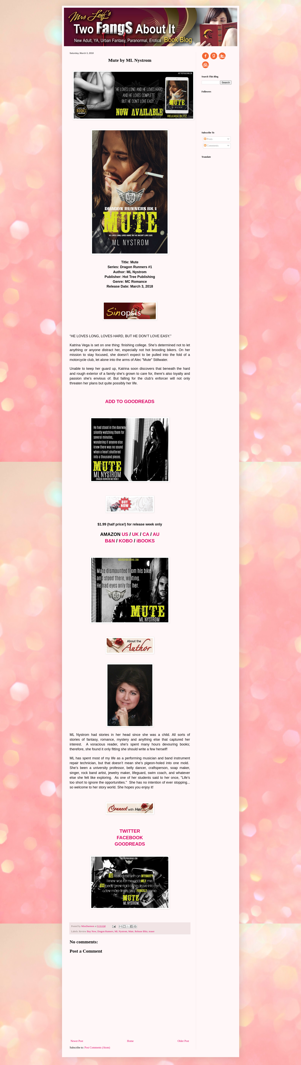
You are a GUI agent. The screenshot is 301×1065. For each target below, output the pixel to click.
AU (156, 534)
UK (135, 534)
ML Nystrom (121, 931)
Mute (131, 931)
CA (146, 534)
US (125, 534)
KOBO (126, 540)
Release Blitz (141, 931)
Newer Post (77, 1041)
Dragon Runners (105, 931)
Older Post (183, 1041)
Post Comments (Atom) (97, 1047)
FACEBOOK (130, 837)
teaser (151, 931)
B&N (110, 540)
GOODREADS (130, 844)
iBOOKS (146, 540)
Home (130, 1041)
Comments (211, 145)
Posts (208, 139)
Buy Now (91, 931)
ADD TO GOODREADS (129, 401)
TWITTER (130, 831)
